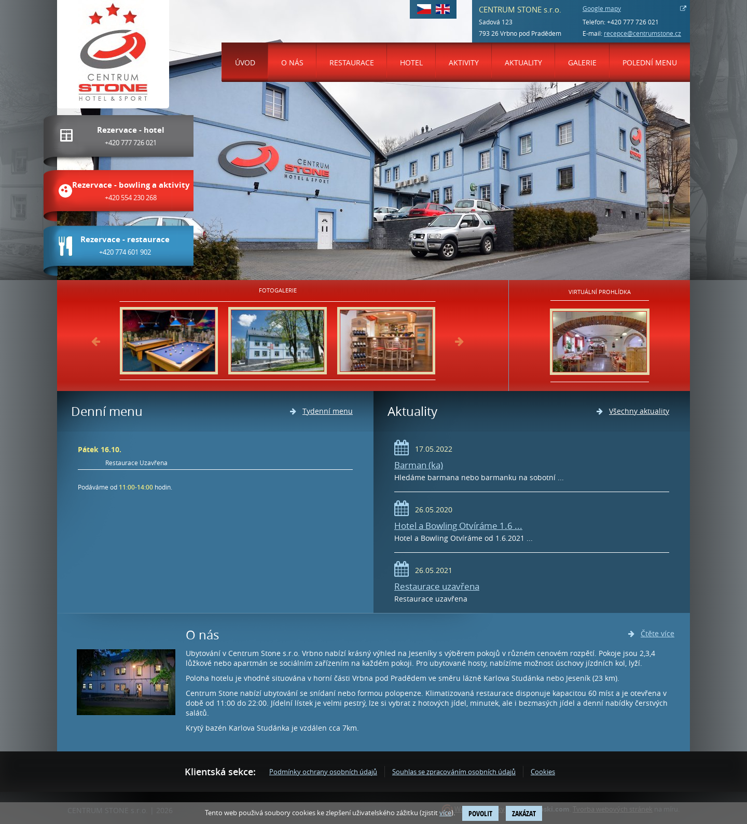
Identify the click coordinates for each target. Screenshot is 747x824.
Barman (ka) (418, 465)
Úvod (245, 62)
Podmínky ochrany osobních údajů (323, 771)
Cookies (543, 771)
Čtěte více (657, 633)
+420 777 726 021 (633, 22)
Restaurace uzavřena (436, 586)
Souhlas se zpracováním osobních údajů (454, 771)
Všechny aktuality (639, 411)
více (445, 812)
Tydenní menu (327, 411)
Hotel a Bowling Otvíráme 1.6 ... (458, 526)
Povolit (480, 813)
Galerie (582, 62)
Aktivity (464, 62)
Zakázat (524, 813)
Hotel (411, 62)
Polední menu (649, 62)
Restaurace (351, 62)
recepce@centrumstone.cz (642, 33)
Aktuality (523, 62)
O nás (292, 62)
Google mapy (602, 8)
